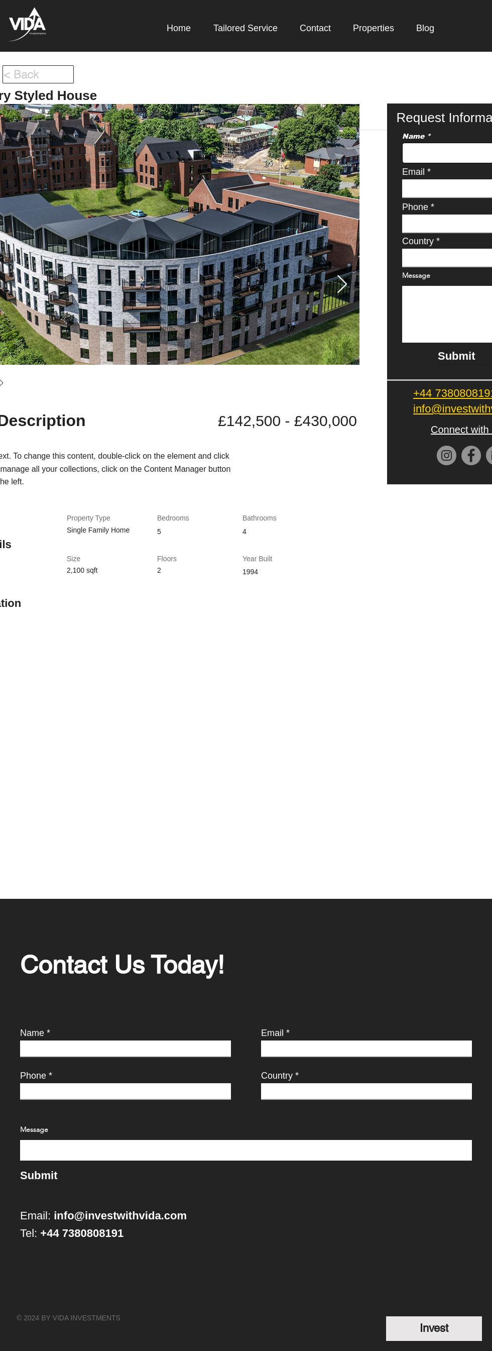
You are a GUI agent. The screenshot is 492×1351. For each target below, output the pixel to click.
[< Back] (38, 74)
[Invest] (434, 1328)
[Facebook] (471, 455)
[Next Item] (342, 284)
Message (34, 1129)
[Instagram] (446, 455)
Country (277, 1075)
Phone (33, 1075)
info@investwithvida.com (120, 1215)
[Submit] (40, 1175)
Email (272, 1032)
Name (32, 1032)
